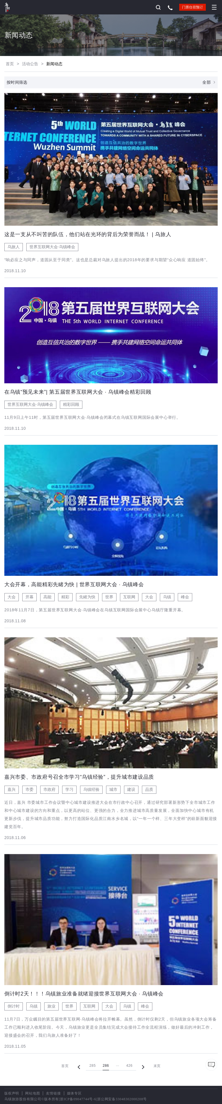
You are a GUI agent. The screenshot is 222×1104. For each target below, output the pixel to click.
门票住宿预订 (192, 7)
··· (117, 1066)
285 (92, 1066)
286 (106, 1066)
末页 (157, 1066)
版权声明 (11, 1093)
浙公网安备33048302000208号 (122, 1099)
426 (129, 1066)
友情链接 (53, 1093)
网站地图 (32, 1093)
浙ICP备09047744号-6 (78, 1099)
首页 (10, 63)
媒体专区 (74, 1093)
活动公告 (30, 63)
